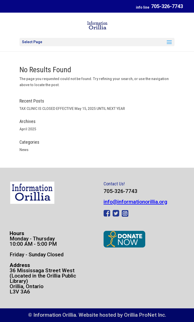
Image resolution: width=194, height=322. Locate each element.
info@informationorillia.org (135, 202)
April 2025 (27, 129)
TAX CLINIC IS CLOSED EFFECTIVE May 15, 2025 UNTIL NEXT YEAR (72, 109)
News (24, 150)
